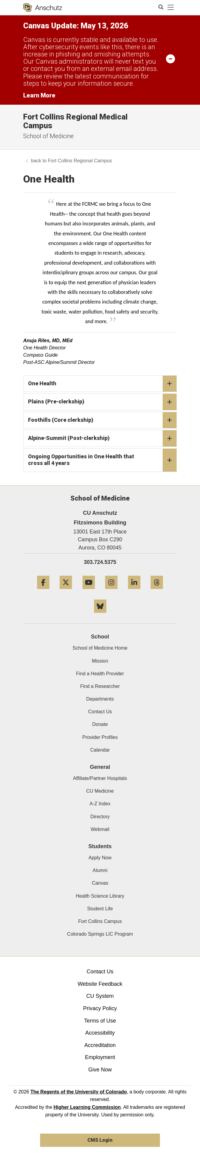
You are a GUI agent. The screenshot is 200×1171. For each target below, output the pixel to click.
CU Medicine (100, 791)
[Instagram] (111, 591)
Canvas (100, 883)
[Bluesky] (100, 615)
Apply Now (100, 857)
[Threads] (156, 591)
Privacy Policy (100, 1008)
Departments (100, 699)
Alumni (100, 870)
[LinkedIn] (134, 591)
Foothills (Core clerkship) (102, 420)
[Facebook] (43, 591)
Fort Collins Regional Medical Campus (75, 121)
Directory (100, 816)
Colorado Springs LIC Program (100, 934)
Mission (100, 660)
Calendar (100, 750)
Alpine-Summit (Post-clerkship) (102, 438)
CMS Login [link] (99, 1140)
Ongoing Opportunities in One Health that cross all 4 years (102, 460)
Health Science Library (100, 896)
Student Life (100, 908)
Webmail (100, 829)
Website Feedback (100, 984)
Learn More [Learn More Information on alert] (39, 95)
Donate (100, 724)
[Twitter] (66, 591)
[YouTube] (88, 591)
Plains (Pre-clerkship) (102, 402)
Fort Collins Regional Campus (80, 160)
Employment (100, 1057)
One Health (102, 384)
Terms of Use (100, 1021)
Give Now (100, 1070)
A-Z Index (99, 803)
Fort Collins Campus (100, 921)
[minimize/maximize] (170, 58)
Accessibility (100, 1033)
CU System (100, 996)
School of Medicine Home (100, 648)
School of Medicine (48, 136)
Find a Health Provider (100, 673)
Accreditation (100, 1045)
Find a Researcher (100, 686)
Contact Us (100, 711)
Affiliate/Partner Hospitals (100, 778)
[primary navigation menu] (171, 8)
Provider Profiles (99, 737)
